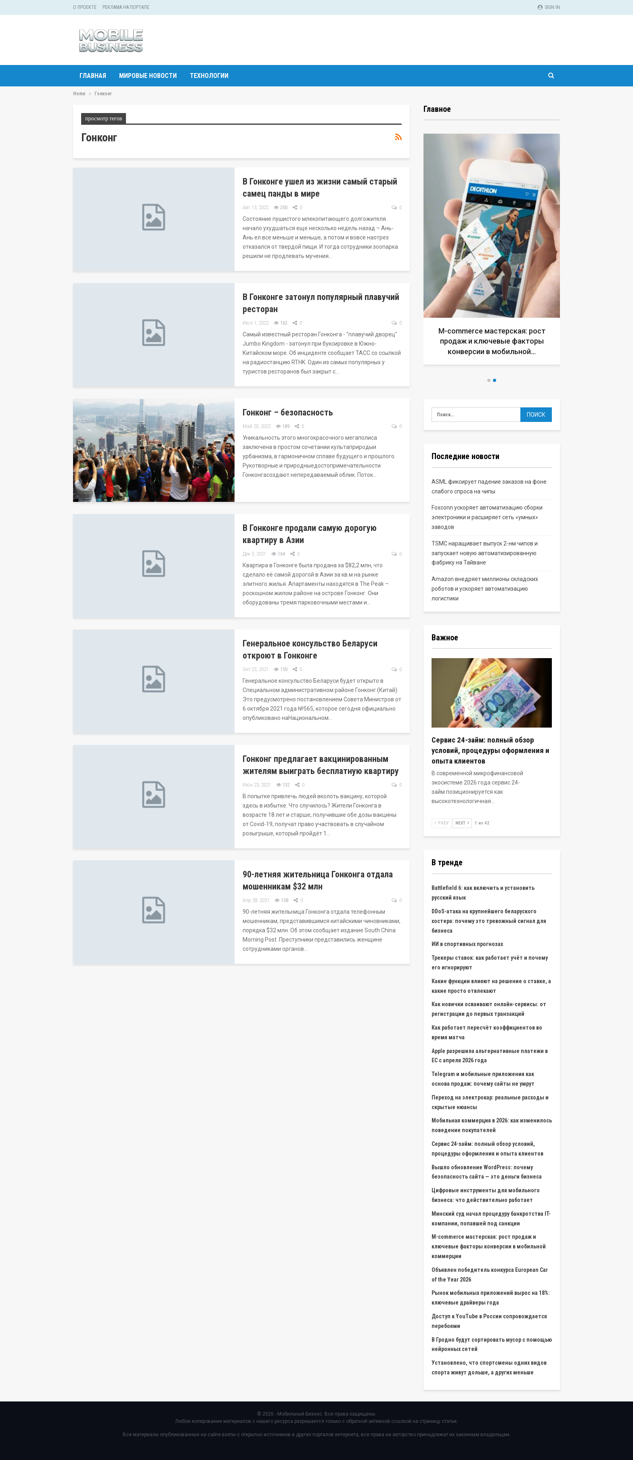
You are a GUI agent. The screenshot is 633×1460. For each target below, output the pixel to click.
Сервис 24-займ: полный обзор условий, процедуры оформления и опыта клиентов (490, 750)
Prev (441, 823)
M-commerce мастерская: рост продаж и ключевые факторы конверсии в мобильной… (491, 341)
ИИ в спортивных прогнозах (467, 944)
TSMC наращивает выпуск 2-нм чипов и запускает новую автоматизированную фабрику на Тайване (485, 553)
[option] (491, 252)
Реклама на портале (126, 7)
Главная (93, 76)
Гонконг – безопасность (288, 412)
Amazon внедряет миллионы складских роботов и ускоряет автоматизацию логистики (485, 589)
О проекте (84, 7)
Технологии (209, 76)
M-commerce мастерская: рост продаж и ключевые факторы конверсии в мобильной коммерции (489, 1246)
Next (462, 823)
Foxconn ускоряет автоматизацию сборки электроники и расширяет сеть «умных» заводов (487, 517)
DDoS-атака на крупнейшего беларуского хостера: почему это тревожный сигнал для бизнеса (489, 921)
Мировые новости (148, 76)
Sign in (549, 7)
